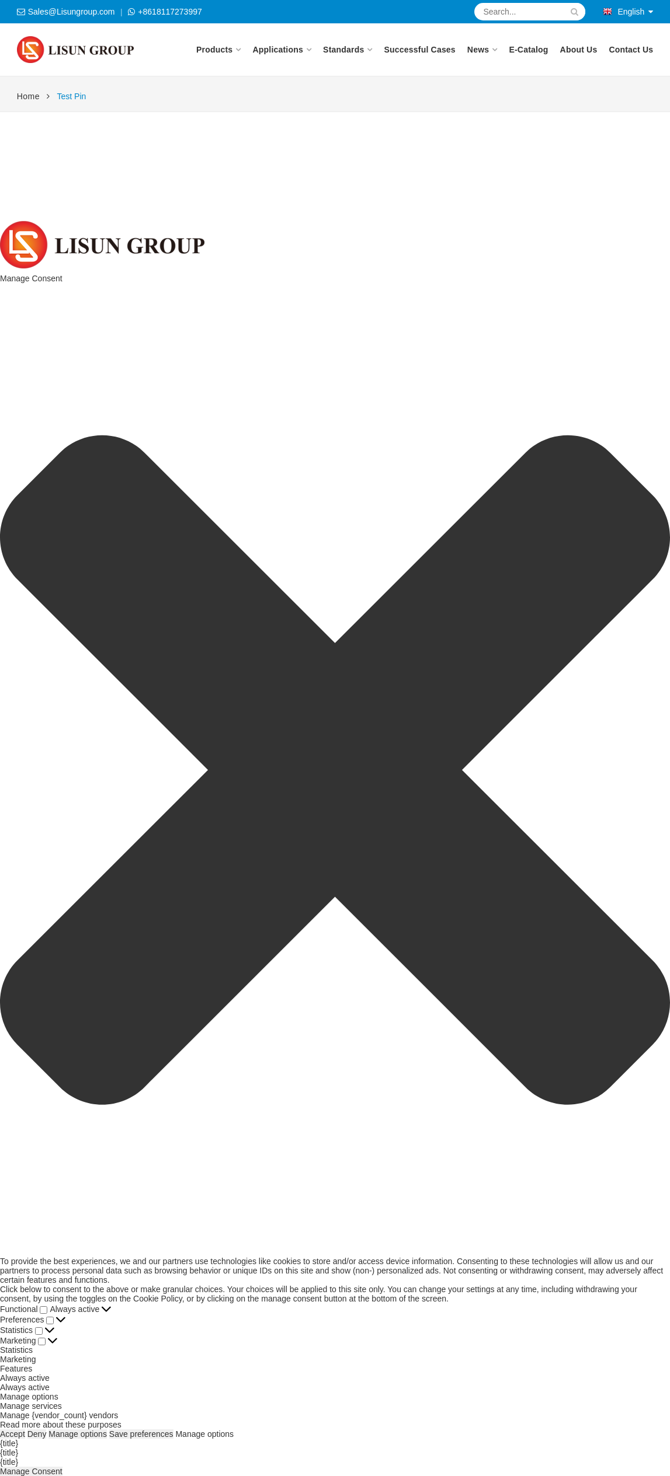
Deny (37, 1434)
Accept (12, 1434)
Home (28, 96)
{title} (9, 1443)
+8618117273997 (170, 11)
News (478, 49)
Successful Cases (420, 49)
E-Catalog (528, 49)
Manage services (31, 1406)
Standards (343, 49)
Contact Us (631, 49)
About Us (579, 49)
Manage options (29, 1396)
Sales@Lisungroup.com (71, 11)
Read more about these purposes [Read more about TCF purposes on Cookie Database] (60, 1424)
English (623, 11)
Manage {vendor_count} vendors (59, 1415)
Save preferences (141, 1434)
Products (214, 49)
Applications (277, 49)
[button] (335, 770)
